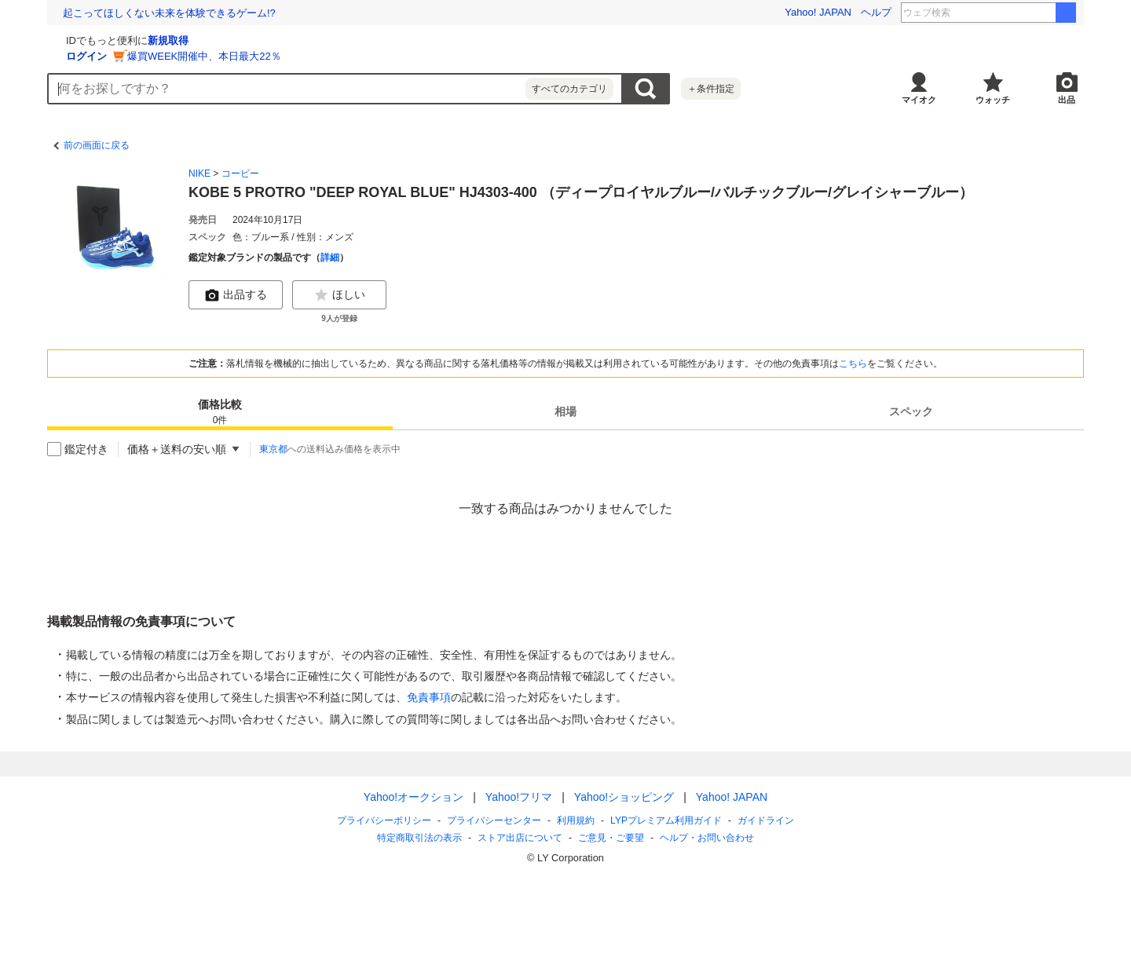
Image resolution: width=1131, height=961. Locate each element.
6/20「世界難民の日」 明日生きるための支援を (171, 13)
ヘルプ (876, 12)
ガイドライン (766, 820)
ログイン (273, 56)
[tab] (220, 411)
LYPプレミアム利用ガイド (666, 820)
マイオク (919, 99)
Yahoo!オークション (413, 797)
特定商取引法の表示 (419, 837)
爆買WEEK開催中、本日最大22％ (391, 56)
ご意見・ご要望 (611, 837)
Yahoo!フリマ (518, 797)
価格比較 (220, 412)
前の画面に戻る (97, 145)
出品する (235, 295)
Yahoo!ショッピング (624, 797)
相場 (565, 411)
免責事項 (429, 697)
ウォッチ (992, 99)
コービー (240, 173)
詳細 (329, 257)
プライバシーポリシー (384, 820)
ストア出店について (520, 837)
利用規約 (576, 820)
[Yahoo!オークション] (146, 38)
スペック (911, 411)
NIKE (199, 173)
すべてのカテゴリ (569, 88)
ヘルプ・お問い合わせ (707, 837)
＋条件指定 (710, 88)
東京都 (273, 449)
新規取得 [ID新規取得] (355, 40)
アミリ (1030, 12)
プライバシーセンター (494, 820)
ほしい (339, 295)
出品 (1066, 99)
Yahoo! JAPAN (818, 12)
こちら (853, 363)
